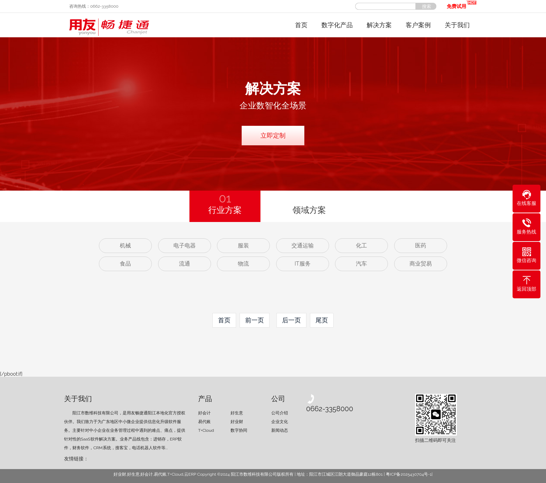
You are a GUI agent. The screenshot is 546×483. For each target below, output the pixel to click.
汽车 (361, 263)
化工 (361, 245)
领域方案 (309, 210)
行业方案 (224, 203)
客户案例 (418, 25)
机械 (125, 245)
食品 (125, 263)
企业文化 (279, 421)
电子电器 (184, 245)
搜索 (426, 6)
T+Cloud (206, 430)
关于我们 (457, 25)
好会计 (204, 413)
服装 (243, 245)
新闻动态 (279, 430)
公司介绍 (279, 413)
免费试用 (461, 4)
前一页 (254, 320)
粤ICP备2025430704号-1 (409, 474)
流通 (184, 263)
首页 (301, 25)
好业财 (237, 421)
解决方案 (379, 25)
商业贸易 (421, 263)
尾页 (321, 320)
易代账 (204, 421)
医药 (420, 245)
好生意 (237, 413)
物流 (243, 263)
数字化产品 (337, 25)
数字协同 (239, 430)
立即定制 (273, 135)
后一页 (291, 320)
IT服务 (303, 263)
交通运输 (302, 245)
